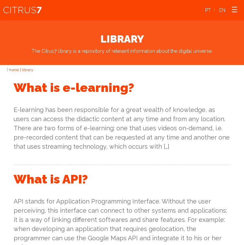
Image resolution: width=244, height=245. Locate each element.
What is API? (51, 179)
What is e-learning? (74, 87)
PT (208, 10)
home (14, 70)
